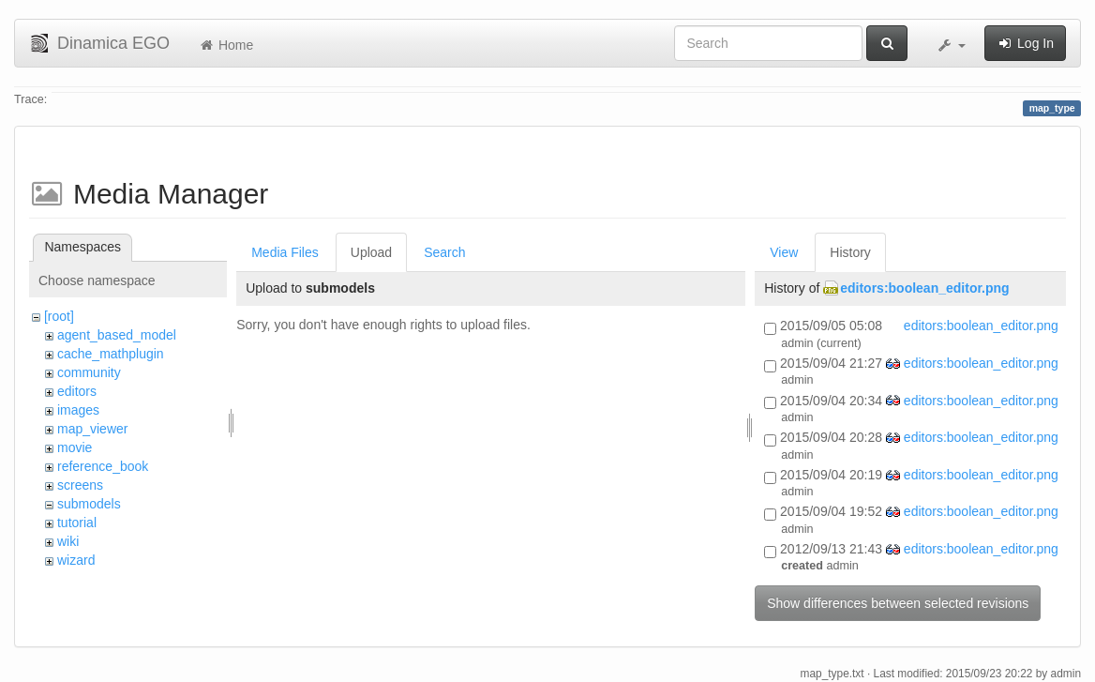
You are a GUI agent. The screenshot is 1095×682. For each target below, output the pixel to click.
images (78, 409)
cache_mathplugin (110, 353)
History (850, 252)
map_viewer (92, 428)
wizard (76, 560)
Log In (1025, 43)
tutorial (77, 522)
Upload (371, 252)
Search (444, 252)
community (89, 372)
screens (80, 485)
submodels (89, 503)
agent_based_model (116, 334)
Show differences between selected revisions (897, 603)
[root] (59, 316)
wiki (68, 541)
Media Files (285, 252)
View (784, 252)
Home (225, 45)
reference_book (102, 466)
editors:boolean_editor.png (924, 288)
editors (77, 391)
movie (74, 447)
